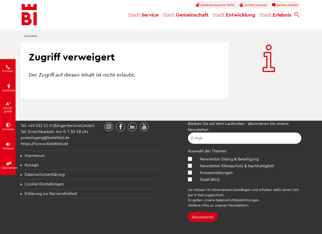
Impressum (35, 155)
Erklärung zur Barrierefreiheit (51, 193)
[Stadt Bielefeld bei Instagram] (108, 126)
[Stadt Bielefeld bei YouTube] (144, 126)
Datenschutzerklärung (45, 174)
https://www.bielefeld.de (44, 143)
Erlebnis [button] (275, 15)
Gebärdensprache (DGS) (215, 5)
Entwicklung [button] (234, 15)
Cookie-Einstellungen (44, 183)
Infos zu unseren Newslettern (225, 205)
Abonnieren (203, 216)
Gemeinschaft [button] (186, 15)
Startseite (30, 36)
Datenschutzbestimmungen (237, 200)
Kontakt (32, 164)
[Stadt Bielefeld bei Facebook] (120, 126)
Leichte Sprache (253, 5)
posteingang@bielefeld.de (45, 137)
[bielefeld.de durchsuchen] (296, 14)
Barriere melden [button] (285, 5)
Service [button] (143, 15)
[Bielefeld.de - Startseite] (29, 14)
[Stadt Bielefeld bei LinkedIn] (132, 126)
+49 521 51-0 (40, 125)
